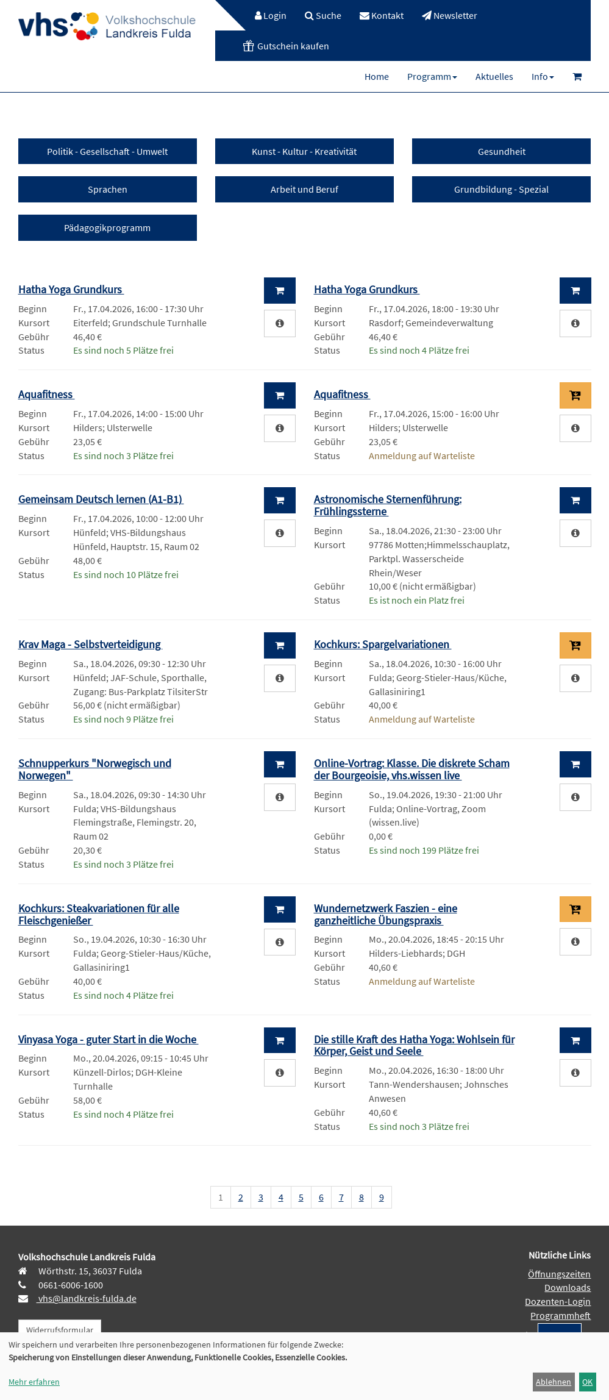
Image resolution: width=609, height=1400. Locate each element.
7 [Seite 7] (341, 1197)
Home (377, 76)
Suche (323, 15)
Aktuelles (494, 76)
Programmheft (560, 1315)
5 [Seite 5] (301, 1197)
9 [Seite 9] (381, 1197)
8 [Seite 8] (361, 1197)
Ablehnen (553, 1381)
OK (587, 1381)
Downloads (567, 1287)
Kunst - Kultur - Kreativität (304, 151)
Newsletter (449, 15)
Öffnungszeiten (559, 1274)
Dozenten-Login (558, 1301)
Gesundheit (501, 151)
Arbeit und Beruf (304, 189)
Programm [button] (432, 76)
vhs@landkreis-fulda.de (87, 1298)
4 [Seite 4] (281, 1197)
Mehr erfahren (34, 1381)
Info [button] (543, 76)
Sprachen (107, 189)
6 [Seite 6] (321, 1197)
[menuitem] (264, 15)
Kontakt (382, 15)
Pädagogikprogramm (107, 227)
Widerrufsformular (59, 1329)
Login (271, 15)
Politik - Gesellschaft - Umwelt (107, 151)
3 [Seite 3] (260, 1197)
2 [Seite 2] (240, 1197)
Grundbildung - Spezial (501, 189)
